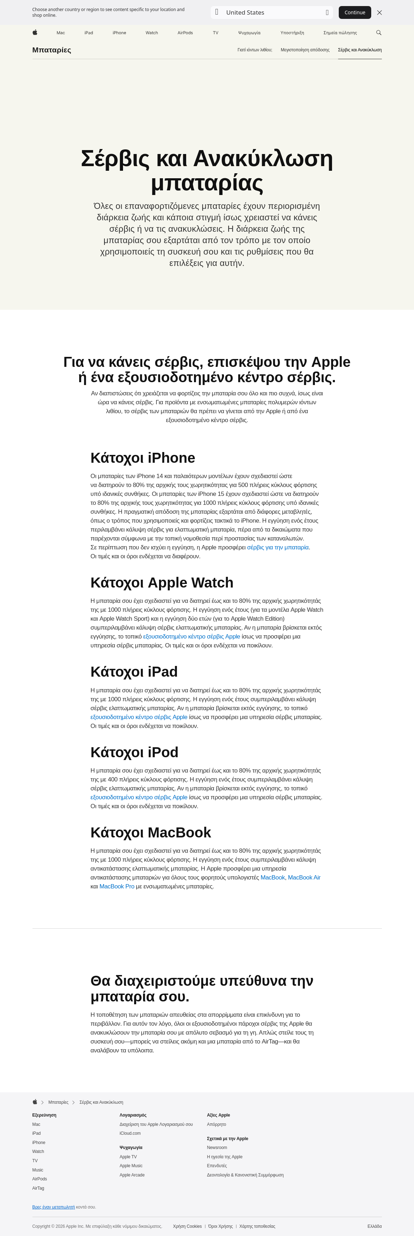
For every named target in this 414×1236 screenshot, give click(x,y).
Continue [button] (354, 12)
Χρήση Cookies (187, 1226)
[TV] (216, 33)
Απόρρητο (216, 1124)
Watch (38, 1151)
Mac (36, 1124)
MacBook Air (304, 877)
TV (35, 1160)
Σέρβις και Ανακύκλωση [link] (360, 49)
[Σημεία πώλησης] (340, 33)
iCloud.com (130, 1133)
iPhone (39, 1142)
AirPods (39, 1178)
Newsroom (217, 1147)
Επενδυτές (217, 1165)
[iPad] (89, 33)
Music (38, 1170)
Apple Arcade (132, 1175)
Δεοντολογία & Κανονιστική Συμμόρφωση (245, 1175)
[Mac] (61, 33)
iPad (36, 1133)
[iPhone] (119, 33)
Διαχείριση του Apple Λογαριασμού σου (156, 1124)
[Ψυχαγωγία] (249, 33)
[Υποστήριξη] (292, 33)
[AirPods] (185, 33)
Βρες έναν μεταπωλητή (53, 1207)
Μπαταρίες (51, 50)
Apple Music (131, 1165)
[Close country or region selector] (379, 12)
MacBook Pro (116, 886)
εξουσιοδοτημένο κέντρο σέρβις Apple (191, 636)
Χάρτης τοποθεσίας (257, 1226)
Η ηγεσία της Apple (224, 1156)
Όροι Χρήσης (220, 1226)
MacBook (273, 877)
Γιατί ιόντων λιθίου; (254, 49)
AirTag (38, 1188)
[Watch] (152, 33)
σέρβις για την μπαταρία (278, 547)
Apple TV (128, 1156)
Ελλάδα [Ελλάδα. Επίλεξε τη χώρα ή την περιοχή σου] (375, 1226)
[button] (272, 12)
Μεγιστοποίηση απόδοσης (305, 49)
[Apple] (35, 33)
